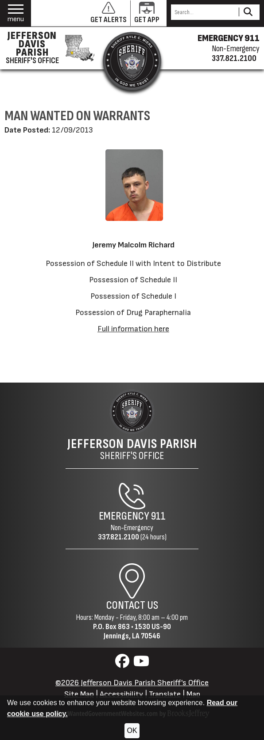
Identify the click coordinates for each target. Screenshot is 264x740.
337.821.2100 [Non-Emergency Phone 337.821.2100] (118, 537)
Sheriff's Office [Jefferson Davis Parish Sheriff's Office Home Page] (132, 449)
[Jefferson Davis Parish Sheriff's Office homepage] (48, 48)
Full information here (133, 329)
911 (158, 516)
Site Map (79, 694)
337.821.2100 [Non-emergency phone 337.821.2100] (234, 58)
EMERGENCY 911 (229, 38)
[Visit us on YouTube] (141, 663)
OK (132, 730)
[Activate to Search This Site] (248, 12)
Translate (165, 694)
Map (193, 694)
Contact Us (132, 605)
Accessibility (121, 694)
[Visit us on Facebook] (123, 663)
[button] (16, 13)
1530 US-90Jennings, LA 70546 (137, 631)
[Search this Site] (203, 12)
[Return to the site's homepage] (132, 61)
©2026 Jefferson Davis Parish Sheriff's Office (132, 682)
